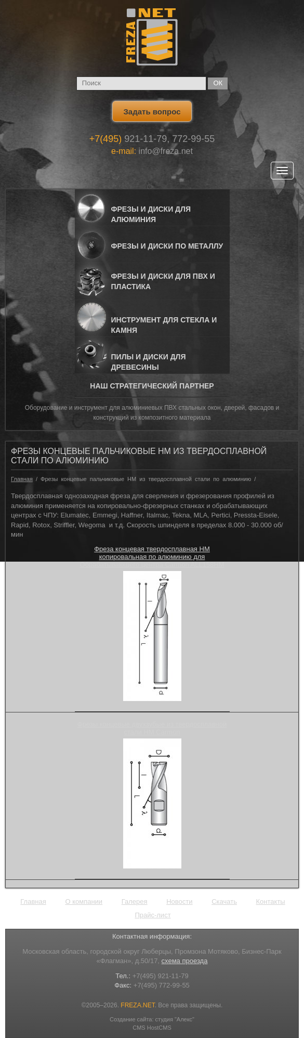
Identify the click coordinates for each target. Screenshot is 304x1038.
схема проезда (185, 961)
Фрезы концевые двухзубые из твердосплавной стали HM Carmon (152, 728)
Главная (22, 479)
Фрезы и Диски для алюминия (151, 214)
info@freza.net (166, 151)
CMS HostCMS (152, 1027)
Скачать (224, 901)
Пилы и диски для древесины (148, 362)
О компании (83, 901)
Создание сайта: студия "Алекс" (152, 1019)
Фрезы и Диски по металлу (167, 246)
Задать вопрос (151, 111)
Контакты (270, 901)
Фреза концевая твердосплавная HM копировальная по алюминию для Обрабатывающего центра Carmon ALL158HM (152, 556)
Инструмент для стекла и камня (164, 325)
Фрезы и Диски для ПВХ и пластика (163, 281)
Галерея (135, 901)
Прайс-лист (152, 915)
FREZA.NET (137, 1005)
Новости (179, 901)
